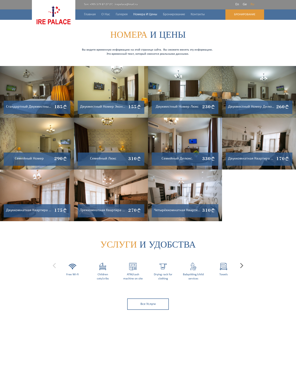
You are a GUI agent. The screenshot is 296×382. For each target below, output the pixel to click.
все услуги (148, 304)
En (237, 4)
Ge (245, 4)
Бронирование (244, 14)
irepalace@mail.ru (126, 4)
